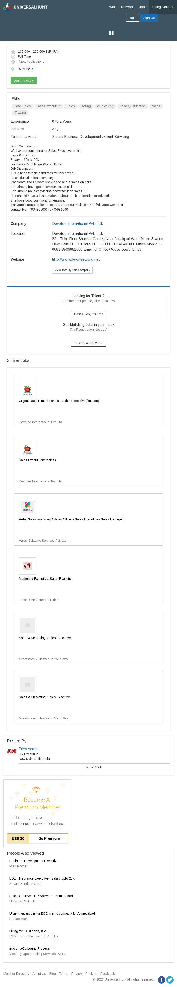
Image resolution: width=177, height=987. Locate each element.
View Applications (27, 61)
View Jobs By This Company (72, 270)
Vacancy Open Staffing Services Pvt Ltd (38, 954)
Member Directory (16, 973)
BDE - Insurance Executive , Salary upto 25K (42, 878)
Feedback (107, 973)
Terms (63, 973)
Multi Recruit (18, 866)
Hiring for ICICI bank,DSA (27, 931)
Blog (52, 973)
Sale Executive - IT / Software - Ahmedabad (41, 896)
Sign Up (149, 18)
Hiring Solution (163, 7)
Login (132, 18)
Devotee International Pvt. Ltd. (77, 224)
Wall (112, 7)
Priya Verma (28, 749)
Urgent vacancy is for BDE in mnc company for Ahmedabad (52, 913)
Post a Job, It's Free (89, 314)
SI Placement (19, 919)
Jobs (143, 7)
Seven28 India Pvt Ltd (25, 884)
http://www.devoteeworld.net (76, 259)
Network (127, 7)
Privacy (76, 973)
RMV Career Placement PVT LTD (33, 936)
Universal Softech (22, 901)
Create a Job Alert (88, 343)
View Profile (94, 767)
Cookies (91, 973)
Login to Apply (24, 80)
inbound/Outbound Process (29, 948)
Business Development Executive (33, 861)
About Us (39, 973)
